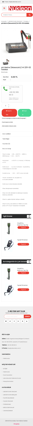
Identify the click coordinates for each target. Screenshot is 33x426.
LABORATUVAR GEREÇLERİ (10, 395)
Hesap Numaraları (8, 381)
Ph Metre (26, 21)
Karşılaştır (23, 118)
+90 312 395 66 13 (9, 345)
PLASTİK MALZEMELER (8, 398)
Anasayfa (4, 21)
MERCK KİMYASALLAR (8, 407)
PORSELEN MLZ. (7, 404)
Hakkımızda (6, 358)
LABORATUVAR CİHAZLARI (15, 21)
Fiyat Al (24, 112)
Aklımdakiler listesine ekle (8, 126)
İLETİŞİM (5, 368)
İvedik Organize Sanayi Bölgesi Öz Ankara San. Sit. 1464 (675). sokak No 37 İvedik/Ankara (15, 340)
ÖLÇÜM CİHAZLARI (8, 401)
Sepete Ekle (9, 112)
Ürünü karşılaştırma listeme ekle (10, 118)
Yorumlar (6, 144)
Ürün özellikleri (6, 134)
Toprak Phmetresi (22, 240)
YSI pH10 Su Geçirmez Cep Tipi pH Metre (22, 225)
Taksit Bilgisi (5, 139)
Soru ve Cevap (6, 149)
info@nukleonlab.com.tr (12, 1)
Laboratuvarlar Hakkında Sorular (12, 378)
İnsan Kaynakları (7, 375)
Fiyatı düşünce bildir (7, 122)
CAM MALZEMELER (8, 410)
